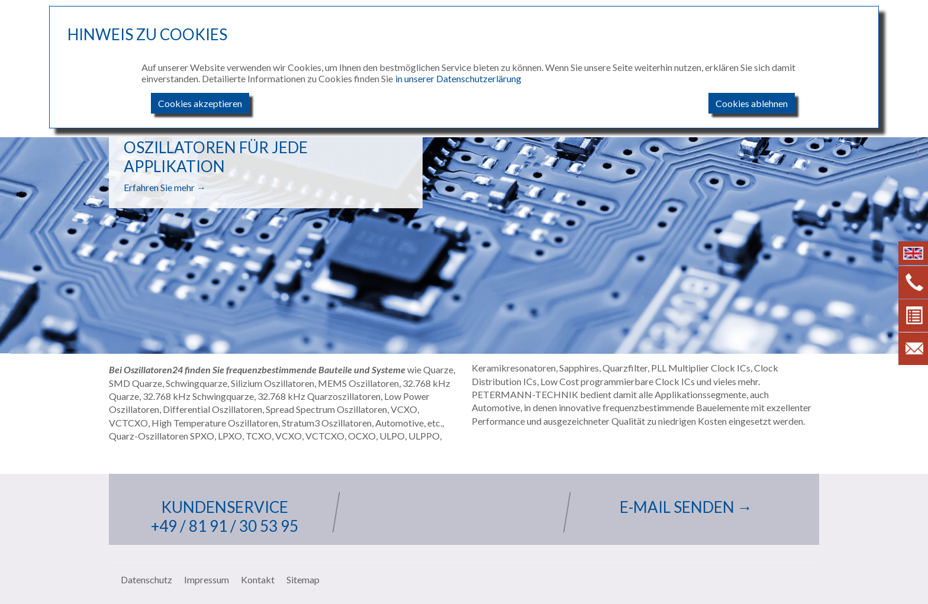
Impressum (206, 579)
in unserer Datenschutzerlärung (458, 78)
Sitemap (303, 579)
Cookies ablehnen (752, 103)
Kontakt (258, 579)
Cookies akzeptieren (200, 103)
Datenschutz (146, 579)
